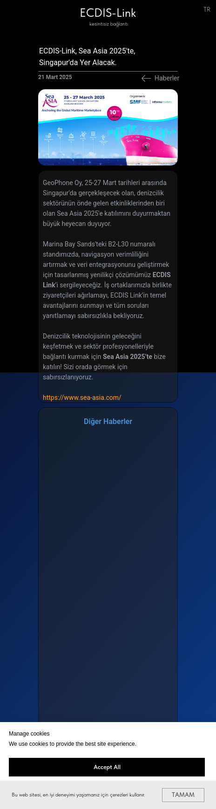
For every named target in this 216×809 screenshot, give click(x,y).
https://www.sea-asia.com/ (82, 397)
